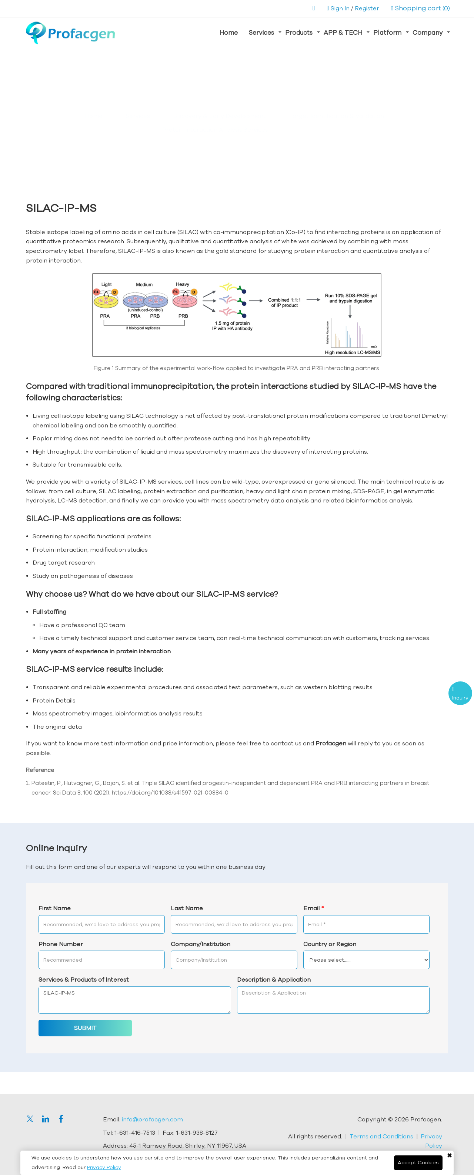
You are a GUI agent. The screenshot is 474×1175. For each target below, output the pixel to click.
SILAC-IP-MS (135, 1000)
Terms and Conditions (381, 1136)
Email (313, 908)
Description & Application (274, 979)
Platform (387, 32)
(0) (420, 8)
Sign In (340, 8)
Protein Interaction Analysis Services (215, 129)
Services (261, 32)
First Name (55, 908)
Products (299, 32)
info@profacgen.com (152, 1119)
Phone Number (61, 944)
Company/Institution (200, 944)
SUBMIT (85, 1028)
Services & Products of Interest (84, 979)
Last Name (187, 908)
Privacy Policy (104, 1167)
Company (428, 32)
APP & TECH (343, 32)
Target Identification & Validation (336, 115)
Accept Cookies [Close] (418, 1162)
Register (367, 8)
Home (229, 32)
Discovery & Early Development (219, 115)
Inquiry (460, 698)
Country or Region (329, 944)
